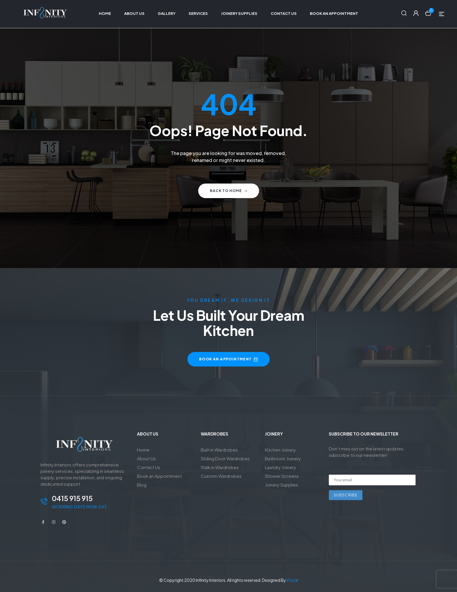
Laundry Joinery (280, 467)
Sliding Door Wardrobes (225, 458)
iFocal (292, 580)
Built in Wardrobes (219, 449)
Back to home (228, 190)
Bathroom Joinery (283, 458)
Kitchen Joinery (280, 449)
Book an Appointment (159, 476)
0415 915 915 (72, 498)
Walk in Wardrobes (220, 467)
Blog (142, 484)
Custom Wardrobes (221, 476)
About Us (146, 458)
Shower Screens (282, 476)
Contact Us (148, 467)
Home (143, 449)
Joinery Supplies (281, 484)
